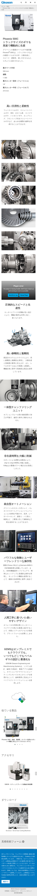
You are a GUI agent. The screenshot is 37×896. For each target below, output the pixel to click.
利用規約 (7, 891)
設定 (21, 875)
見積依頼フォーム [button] (12, 841)
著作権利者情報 (18, 893)
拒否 (12, 875)
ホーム (3, 6)
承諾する (5, 881)
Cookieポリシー (14, 891)
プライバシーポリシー (26, 891)
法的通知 (25, 870)
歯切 (8, 6)
